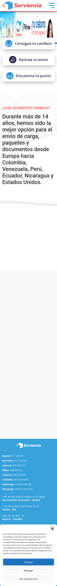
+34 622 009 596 (16, 484)
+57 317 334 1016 (17, 489)
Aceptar (28, 562)
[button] (52, 528)
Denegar (28, 570)
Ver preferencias (28, 578)
